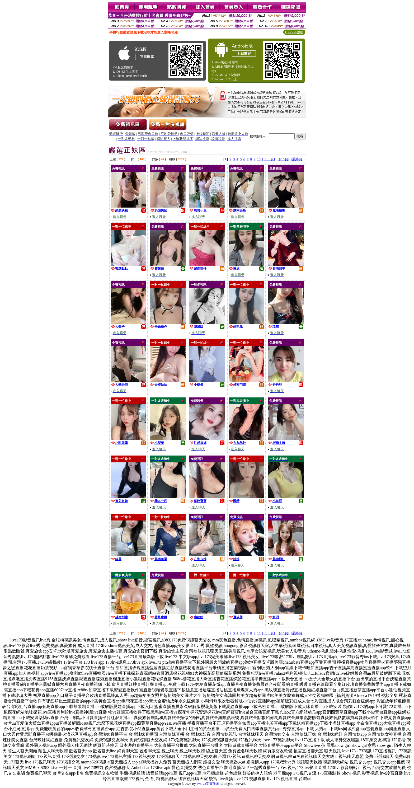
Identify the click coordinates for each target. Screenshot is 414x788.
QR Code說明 (294, 32)
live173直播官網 (207, 784)
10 (259, 159)
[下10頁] (282, 159)
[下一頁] (268, 159)
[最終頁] (297, 159)
